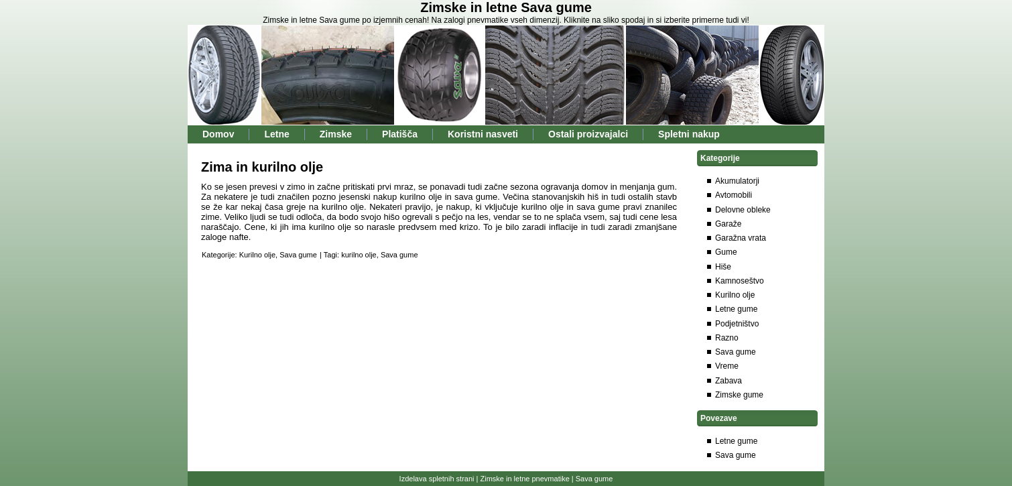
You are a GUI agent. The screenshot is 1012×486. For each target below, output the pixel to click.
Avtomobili (733, 195)
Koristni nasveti (483, 134)
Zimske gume (739, 395)
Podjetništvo (737, 323)
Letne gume (736, 309)
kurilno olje (359, 255)
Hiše (723, 266)
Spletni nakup (689, 134)
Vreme (727, 366)
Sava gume (298, 255)
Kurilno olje (257, 255)
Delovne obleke (743, 210)
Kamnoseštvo (739, 281)
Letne (276, 134)
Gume (726, 252)
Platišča (400, 134)
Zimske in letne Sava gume (506, 7)
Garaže (728, 224)
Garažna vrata (740, 238)
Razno (727, 338)
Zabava (728, 380)
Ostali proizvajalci (588, 134)
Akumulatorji (737, 181)
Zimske (336, 134)
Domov (218, 134)
